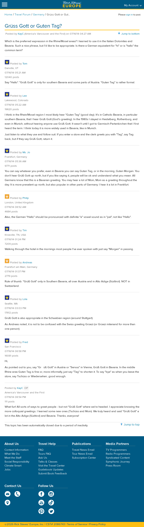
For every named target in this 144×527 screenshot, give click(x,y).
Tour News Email (82, 454)
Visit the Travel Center (51, 465)
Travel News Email (83, 450)
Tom (24, 63)
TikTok (51, 503)
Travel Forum (23, 14)
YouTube (41, 503)
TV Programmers (116, 450)
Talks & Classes (47, 461)
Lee (24, 96)
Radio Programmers (118, 454)
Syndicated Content (118, 458)
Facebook (41, 494)
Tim (24, 230)
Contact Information (16, 450)
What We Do (12, 454)
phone (17, 494)
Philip (25, 198)
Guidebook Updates (50, 469)
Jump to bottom (130, 34)
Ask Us (42, 458)
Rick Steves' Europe (72, 4)
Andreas (27, 262)
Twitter (51, 511)
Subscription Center (84, 458)
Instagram (51, 494)
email (7, 494)
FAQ (40, 450)
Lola (24, 299)
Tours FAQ (44, 454)
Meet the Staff (12, 458)
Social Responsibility (16, 461)
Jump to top (132, 424)
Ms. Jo (26, 152)
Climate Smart (12, 465)
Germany (38, 14)
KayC (21, 34)
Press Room (113, 465)
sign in (129, 14)
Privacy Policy (97, 524)
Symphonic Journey (118, 461)
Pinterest (41, 511)
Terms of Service (77, 524)
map (7, 503)
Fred (25, 342)
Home (8, 14)
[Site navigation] (4, 4)
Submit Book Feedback (52, 473)
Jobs (7, 469)
